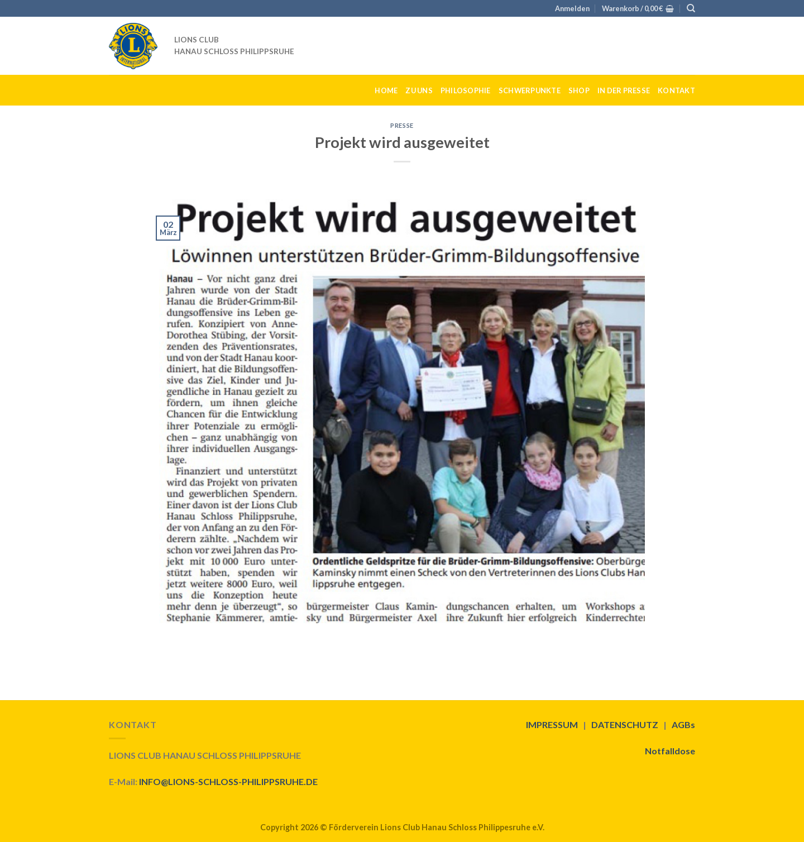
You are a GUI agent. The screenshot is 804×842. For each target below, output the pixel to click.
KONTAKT (676, 90)
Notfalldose (670, 750)
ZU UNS (419, 90)
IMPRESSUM (552, 724)
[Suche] (691, 8)
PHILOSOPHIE (466, 90)
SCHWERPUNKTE (530, 90)
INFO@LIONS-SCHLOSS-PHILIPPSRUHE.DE (228, 781)
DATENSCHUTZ (624, 724)
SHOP (579, 90)
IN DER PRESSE (623, 90)
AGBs (683, 724)
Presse (401, 125)
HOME (386, 90)
